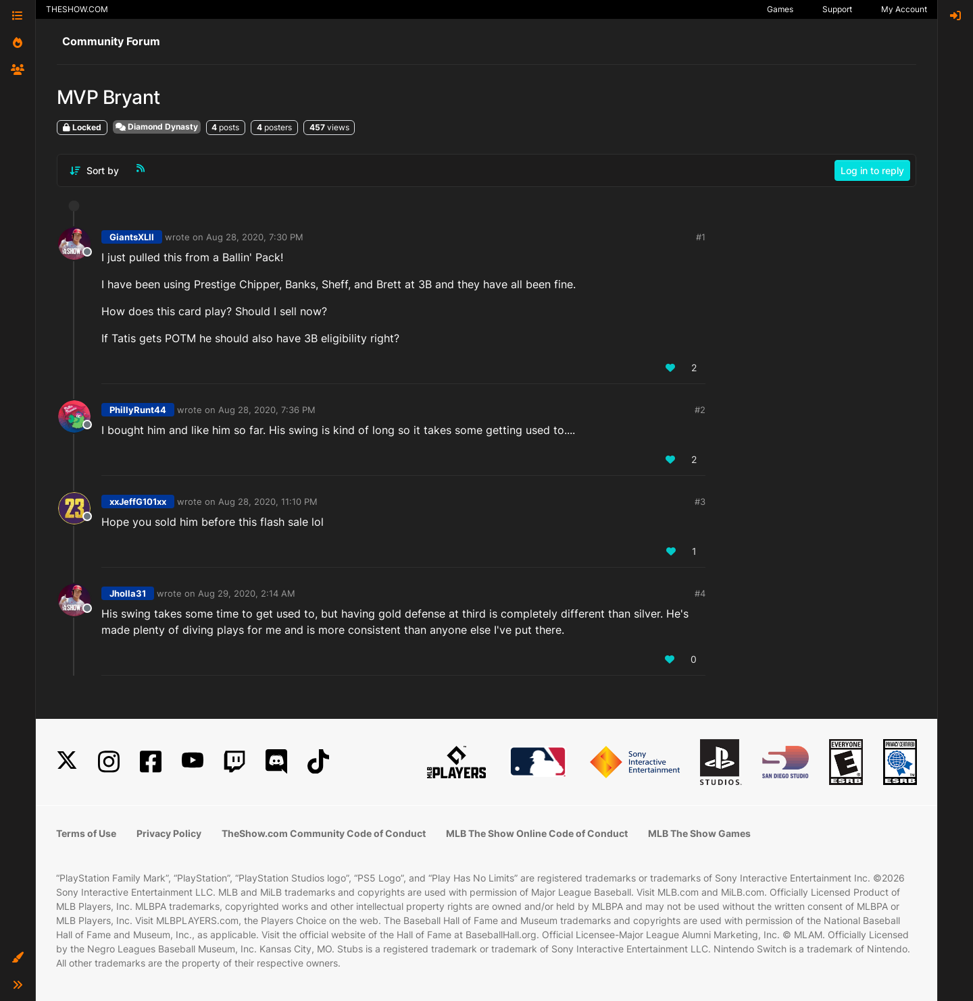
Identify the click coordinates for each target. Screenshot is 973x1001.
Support (837, 9)
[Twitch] (234, 761)
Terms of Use (86, 833)
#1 (700, 237)
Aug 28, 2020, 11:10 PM (268, 501)
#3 (700, 501)
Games (780, 9)
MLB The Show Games (699, 833)
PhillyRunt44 (137, 409)
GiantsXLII (131, 237)
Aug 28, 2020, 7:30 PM (254, 237)
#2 (700, 409)
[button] (17, 958)
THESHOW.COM (77, 9)
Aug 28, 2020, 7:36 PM (267, 409)
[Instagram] (109, 761)
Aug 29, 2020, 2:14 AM (246, 593)
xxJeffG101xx (137, 501)
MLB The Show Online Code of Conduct (537, 833)
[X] (67, 761)
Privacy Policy (168, 833)
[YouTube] (192, 761)
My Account (904, 9)
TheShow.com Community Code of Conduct (324, 833)
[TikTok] (318, 761)
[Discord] (276, 761)
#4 (700, 593)
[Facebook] (150, 761)
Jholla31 (127, 593)
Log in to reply (872, 170)
